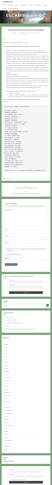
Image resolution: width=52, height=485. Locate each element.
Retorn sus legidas (8, 425)
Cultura (6, 368)
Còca (5, 359)
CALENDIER (11, 5)
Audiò (5, 347)
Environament (7, 377)
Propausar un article (13, 8)
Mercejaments (7, 392)
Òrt (5, 404)
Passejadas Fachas (8, 410)
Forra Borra (7, 380)
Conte (5, 362)
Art (5, 341)
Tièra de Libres (7, 440)
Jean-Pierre (26, 33)
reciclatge (6, 419)
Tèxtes (11, 178)
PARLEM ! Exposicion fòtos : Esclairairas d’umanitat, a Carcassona (19, 329)
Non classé (6, 401)
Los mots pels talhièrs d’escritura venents (14, 323)
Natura (45, 5)
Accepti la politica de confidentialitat (17, 289)
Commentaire (8, 209)
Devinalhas (6, 371)
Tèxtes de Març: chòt (9, 317)
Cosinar (6, 365)
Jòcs (5, 383)
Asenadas (6, 344)
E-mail (7, 236)
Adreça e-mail (12, 284)
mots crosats (7, 395)
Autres (5, 350)
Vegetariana (7, 446)
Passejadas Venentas (9, 413)
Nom (6, 229)
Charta (6, 356)
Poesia (5, 416)
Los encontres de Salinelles (10, 320)
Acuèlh (4, 5)
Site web (7, 242)
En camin (6, 374)
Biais (16, 5)
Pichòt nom (11, 279)
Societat (4, 8)
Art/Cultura (38, 5)
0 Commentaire (35, 33)
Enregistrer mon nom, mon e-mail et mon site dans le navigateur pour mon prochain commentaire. (26, 249)
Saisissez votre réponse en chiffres (13, 254)
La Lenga (30, 5)
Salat (5, 428)
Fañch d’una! (7, 326)
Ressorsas (6, 422)
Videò (5, 449)
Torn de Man (7, 443)
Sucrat (5, 434)
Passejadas (23, 5)
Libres (5, 389)
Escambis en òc (8, 2)
